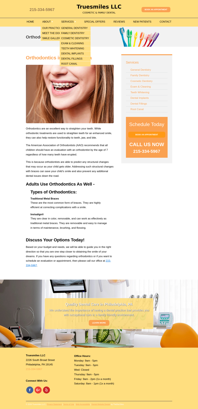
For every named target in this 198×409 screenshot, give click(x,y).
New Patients (142, 21)
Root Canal (137, 109)
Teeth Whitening (140, 92)
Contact (165, 21)
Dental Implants (140, 97)
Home (30, 21)
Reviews (119, 21)
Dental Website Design (101, 404)
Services (67, 21)
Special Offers (94, 21)
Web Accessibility (83, 404)
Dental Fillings (139, 103)
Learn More (99, 323)
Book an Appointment (156, 10)
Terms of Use (68, 404)
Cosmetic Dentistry (142, 81)
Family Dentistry (140, 75)
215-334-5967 (42, 9)
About (46, 21)
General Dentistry (141, 69)
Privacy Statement (54, 404)
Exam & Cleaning (141, 86)
